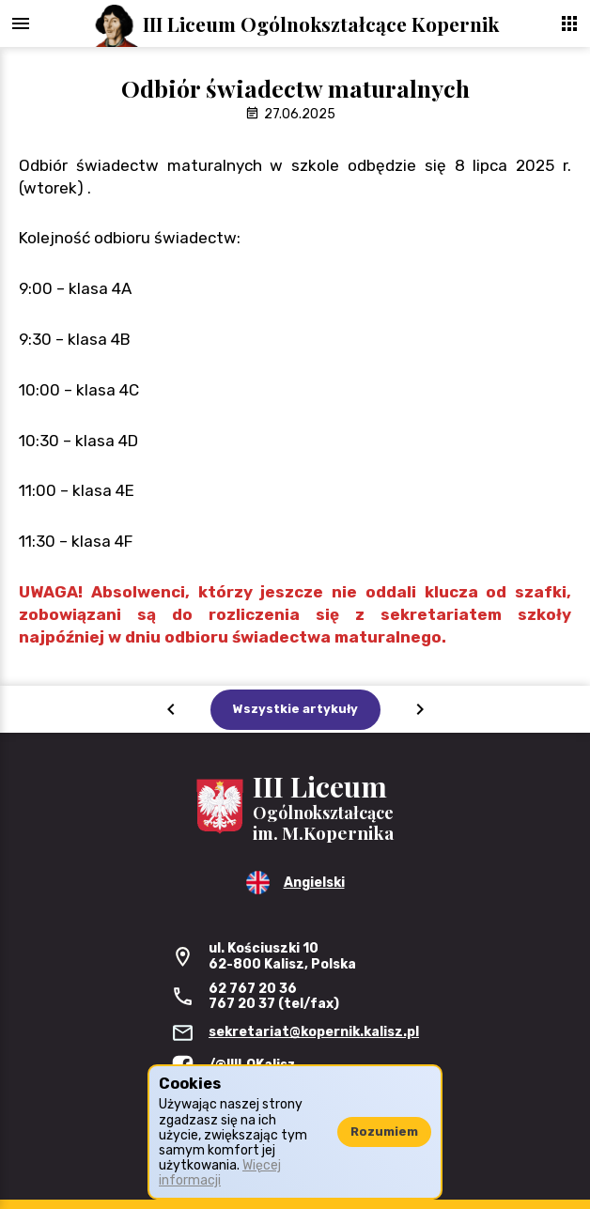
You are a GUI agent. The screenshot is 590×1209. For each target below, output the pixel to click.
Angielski (314, 883)
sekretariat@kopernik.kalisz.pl (314, 1032)
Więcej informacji (220, 1172)
